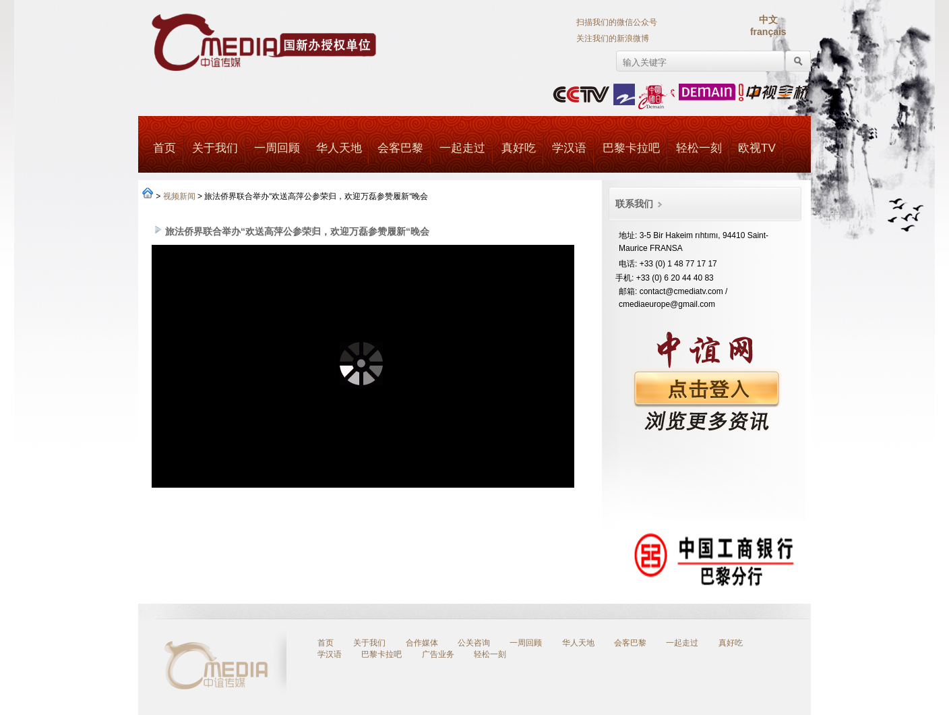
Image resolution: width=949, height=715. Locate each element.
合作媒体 (422, 643)
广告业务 (438, 654)
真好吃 (518, 148)
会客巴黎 (400, 148)
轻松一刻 (699, 148)
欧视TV (757, 148)
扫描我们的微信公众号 (616, 22)
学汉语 (569, 148)
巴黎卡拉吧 (631, 148)
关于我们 (215, 148)
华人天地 (338, 148)
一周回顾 (277, 148)
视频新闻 (179, 196)
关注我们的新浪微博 (612, 38)
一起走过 (462, 148)
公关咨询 (474, 643)
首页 (164, 148)
